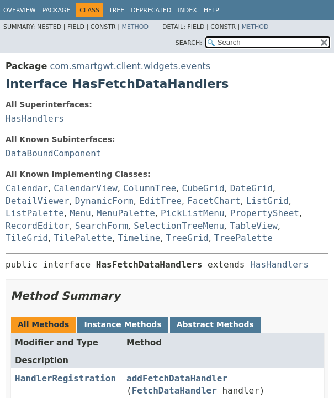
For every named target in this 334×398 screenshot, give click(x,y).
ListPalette (35, 213)
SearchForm (101, 226)
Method (135, 26)
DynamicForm (104, 201)
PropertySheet (264, 213)
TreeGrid (187, 238)
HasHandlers (35, 118)
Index (187, 10)
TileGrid (27, 238)
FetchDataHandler (174, 390)
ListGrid (267, 201)
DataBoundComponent (53, 153)
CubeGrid (203, 188)
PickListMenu (193, 213)
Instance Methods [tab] (122, 324)
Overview (19, 10)
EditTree (160, 201)
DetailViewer (38, 201)
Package (57, 10)
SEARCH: (189, 42)
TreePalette (243, 238)
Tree (116, 10)
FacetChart (213, 201)
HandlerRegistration (65, 378)
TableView (254, 226)
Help (211, 10)
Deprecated (151, 10)
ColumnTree (149, 188)
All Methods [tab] (43, 324)
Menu (80, 213)
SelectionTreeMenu (179, 226)
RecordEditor (38, 226)
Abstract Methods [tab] (215, 324)
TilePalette (83, 238)
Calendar (27, 188)
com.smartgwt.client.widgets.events (130, 66)
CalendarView (86, 188)
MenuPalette (126, 213)
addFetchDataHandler (176, 378)
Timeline (139, 238)
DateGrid (251, 188)
